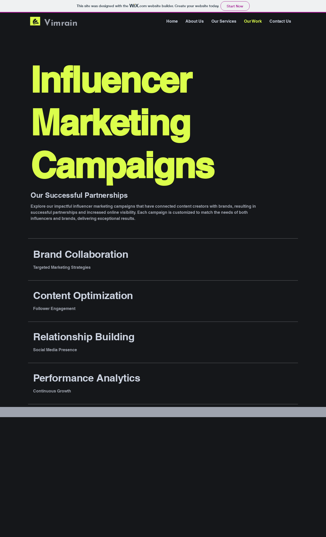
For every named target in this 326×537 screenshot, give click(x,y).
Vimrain (61, 23)
